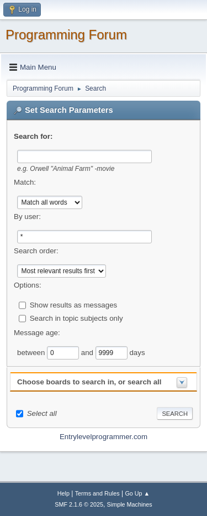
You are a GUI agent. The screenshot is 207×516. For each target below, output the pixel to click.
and (88, 352)
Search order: (36, 251)
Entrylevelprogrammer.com (103, 436)
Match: (25, 182)
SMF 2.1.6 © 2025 (79, 504)
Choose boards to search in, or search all (89, 382)
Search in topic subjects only (76, 318)
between (32, 352)
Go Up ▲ (137, 493)
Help (63, 493)
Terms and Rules (97, 493)
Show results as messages (74, 304)
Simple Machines (129, 504)
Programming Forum (66, 34)
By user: (27, 216)
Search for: (33, 136)
